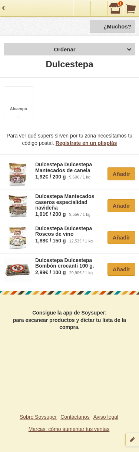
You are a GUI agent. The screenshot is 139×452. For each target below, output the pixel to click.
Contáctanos (75, 417)
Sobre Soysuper (38, 417)
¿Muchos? (117, 26)
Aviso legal (105, 417)
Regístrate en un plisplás (86, 143)
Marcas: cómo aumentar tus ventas (69, 429)
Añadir (121, 174)
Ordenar (92, 49)
